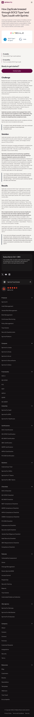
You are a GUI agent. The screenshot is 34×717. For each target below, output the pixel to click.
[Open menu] (31, 2)
